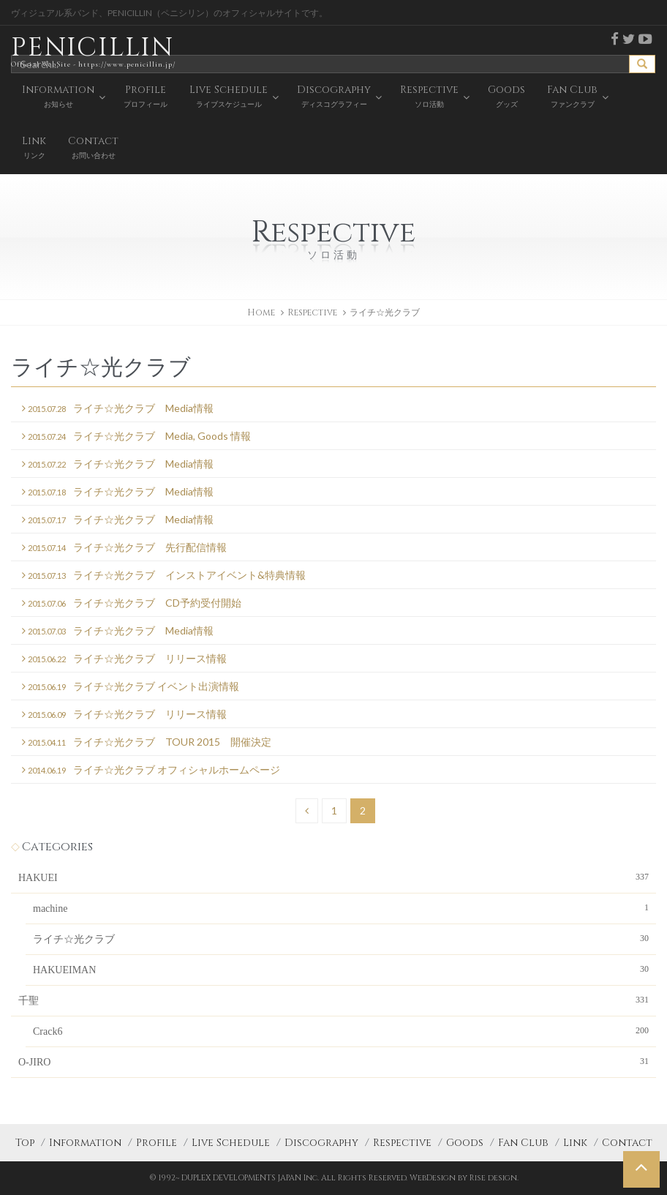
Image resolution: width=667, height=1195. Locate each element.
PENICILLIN (93, 51)
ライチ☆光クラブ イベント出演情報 (130, 687)
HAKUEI (333, 876)
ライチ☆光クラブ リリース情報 (124, 659)
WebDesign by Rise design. (464, 1177)
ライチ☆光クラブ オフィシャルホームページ (151, 770)
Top (24, 1143)
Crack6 (341, 1030)
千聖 (333, 999)
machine (341, 907)
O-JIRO (333, 1061)
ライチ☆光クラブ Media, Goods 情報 (136, 436)
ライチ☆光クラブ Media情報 (118, 409)
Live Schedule (231, 1143)
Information (85, 1143)
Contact (627, 1143)
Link (575, 1143)
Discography (321, 1143)
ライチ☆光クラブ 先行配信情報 (124, 548)
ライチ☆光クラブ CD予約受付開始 (131, 603)
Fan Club (523, 1143)
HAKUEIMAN (341, 968)
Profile (156, 1143)
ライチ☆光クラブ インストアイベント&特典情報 (164, 575)
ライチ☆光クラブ (341, 938)
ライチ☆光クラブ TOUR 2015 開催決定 (146, 742)
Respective (402, 1143)
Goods (464, 1143)
